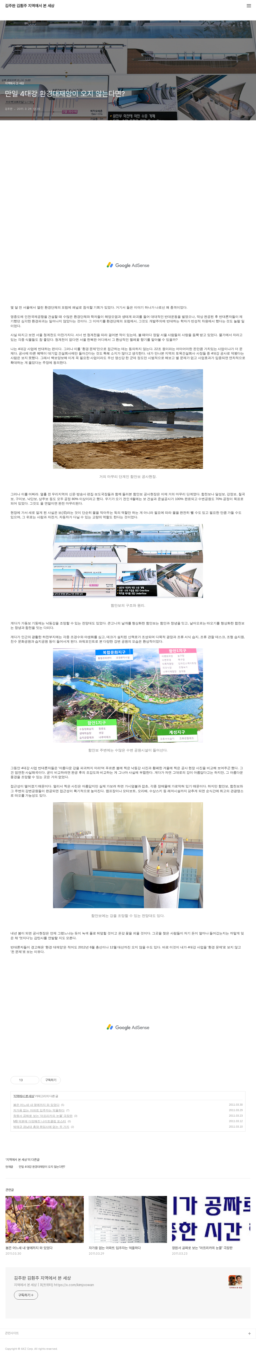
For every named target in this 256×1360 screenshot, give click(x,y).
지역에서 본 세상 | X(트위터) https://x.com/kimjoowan (54, 1285)
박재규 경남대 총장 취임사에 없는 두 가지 (41, 1127)
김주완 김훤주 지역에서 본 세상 (29, 6)
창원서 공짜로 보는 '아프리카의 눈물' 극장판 (42, 1116)
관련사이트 (12, 1333)
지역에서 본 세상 (24, 1096)
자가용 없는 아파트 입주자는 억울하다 (38, 1110)
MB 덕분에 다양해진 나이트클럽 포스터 (39, 1121)
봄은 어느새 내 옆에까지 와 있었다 (36, 1105)
